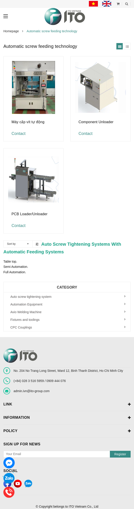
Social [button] (10, 471)
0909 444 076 (56, 381)
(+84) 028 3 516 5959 (29, 381)
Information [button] (67, 417)
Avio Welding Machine (26, 312)
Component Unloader (96, 122)
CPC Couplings (21, 327)
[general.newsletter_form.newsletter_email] (67, 454)
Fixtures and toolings (24, 320)
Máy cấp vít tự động (28, 122)
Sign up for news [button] (21, 444)
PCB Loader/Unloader (30, 214)
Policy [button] (67, 431)
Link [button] (67, 404)
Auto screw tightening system (30, 296)
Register (120, 454)
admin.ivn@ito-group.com (32, 391)
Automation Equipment (26, 304)
